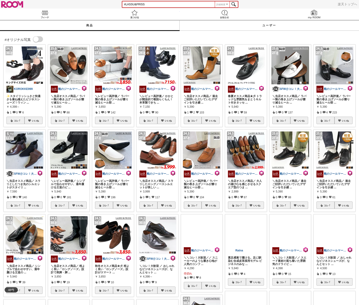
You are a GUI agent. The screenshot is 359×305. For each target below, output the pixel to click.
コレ (17, 120)
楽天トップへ (347, 4)
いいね (35, 120)
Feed (45, 14)
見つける (134, 14)
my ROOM (314, 14)
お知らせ (224, 14)
